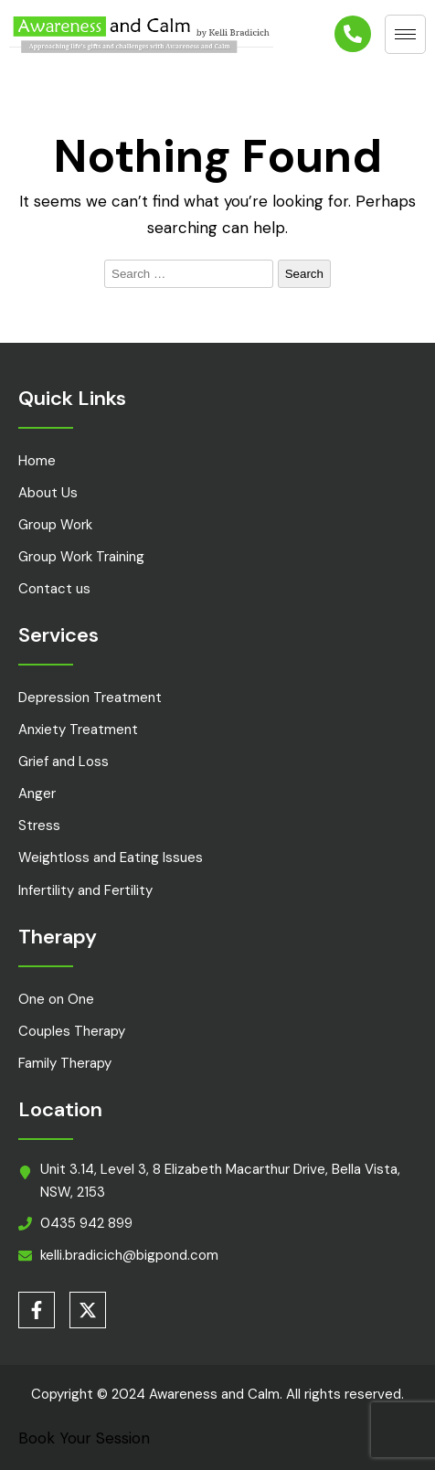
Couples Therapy (71, 1031)
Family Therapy (64, 1063)
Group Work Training (81, 557)
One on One (56, 999)
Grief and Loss (63, 761)
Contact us (54, 589)
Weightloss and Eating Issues (110, 857)
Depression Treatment (90, 697)
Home (37, 461)
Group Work (55, 525)
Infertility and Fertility (85, 890)
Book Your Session (84, 1438)
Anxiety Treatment (78, 729)
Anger (37, 793)
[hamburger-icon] (405, 34)
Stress (39, 825)
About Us (48, 493)
